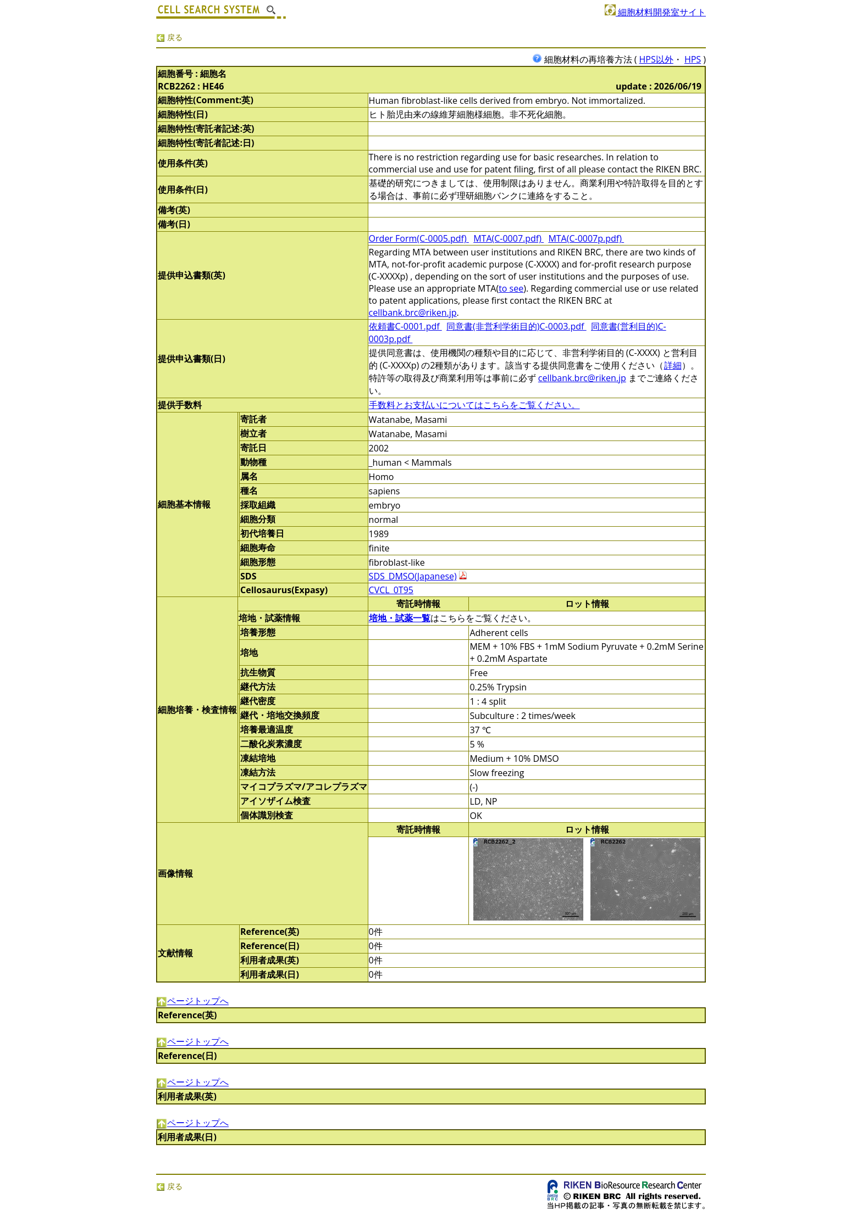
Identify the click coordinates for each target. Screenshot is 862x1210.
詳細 (673, 365)
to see (511, 288)
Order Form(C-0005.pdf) (419, 238)
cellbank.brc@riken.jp (413, 312)
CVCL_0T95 (391, 590)
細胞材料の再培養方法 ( (586, 59)
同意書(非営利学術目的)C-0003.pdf (516, 326)
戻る (169, 37)
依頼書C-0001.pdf (405, 326)
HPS (692, 59)
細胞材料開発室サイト (655, 12)
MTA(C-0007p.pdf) (586, 238)
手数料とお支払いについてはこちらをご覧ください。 (474, 405)
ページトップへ (192, 1001)
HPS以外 (656, 59)
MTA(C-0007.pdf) (508, 238)
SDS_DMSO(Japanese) (413, 576)
